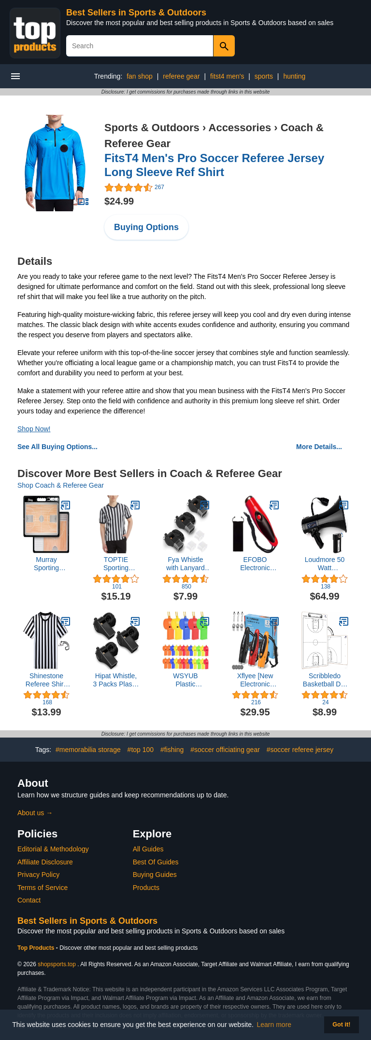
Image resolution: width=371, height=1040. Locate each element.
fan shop (140, 76)
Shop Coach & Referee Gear (60, 485)
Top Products (36, 947)
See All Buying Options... (57, 447)
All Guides (148, 849)
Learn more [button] (274, 1024)
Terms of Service (42, 887)
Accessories (240, 128)
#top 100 (141, 749)
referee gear (181, 76)
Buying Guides (155, 874)
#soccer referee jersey (300, 749)
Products (146, 887)
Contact (29, 900)
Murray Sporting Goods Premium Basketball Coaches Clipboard (46, 564)
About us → (35, 813)
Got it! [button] (341, 1024)
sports (264, 76)
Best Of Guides (156, 862)
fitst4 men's (227, 76)
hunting (294, 76)
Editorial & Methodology (53, 849)
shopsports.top (57, 964)
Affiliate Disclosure (45, 862)
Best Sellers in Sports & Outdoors (136, 12)
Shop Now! (33, 429)
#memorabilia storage (88, 749)
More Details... (319, 447)
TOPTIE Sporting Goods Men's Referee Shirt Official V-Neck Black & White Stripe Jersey (116, 564)
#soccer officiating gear (225, 749)
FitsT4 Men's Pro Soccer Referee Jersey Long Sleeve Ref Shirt (214, 164)
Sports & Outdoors (152, 128)
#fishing (172, 749)
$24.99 (119, 201)
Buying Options (146, 227)
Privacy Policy (38, 874)
